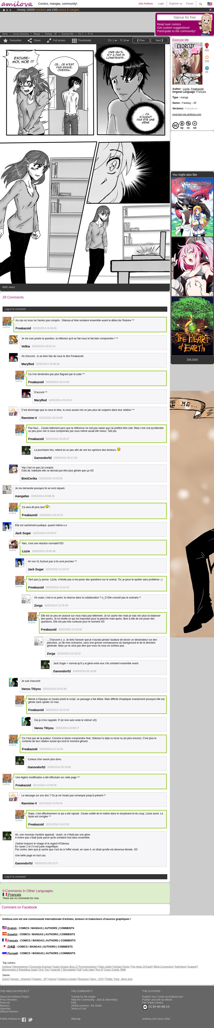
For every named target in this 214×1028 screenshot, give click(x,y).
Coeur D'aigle (112, 969)
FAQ (73, 1002)
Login (161, 3)
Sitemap (75, 1018)
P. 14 (90, 34)
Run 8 (99, 969)
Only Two (44, 969)
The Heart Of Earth (141, 966)
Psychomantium (88, 966)
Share (37, 40)
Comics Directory (21, 34)
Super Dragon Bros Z (65, 966)
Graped (191, 966)
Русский (10, 953)
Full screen (59, 40)
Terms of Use (78, 1008)
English (9, 928)
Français (12, 895)
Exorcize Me (67, 34)
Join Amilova (145, 3)
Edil (79, 969)
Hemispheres (20, 966)
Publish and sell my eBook (157, 999)
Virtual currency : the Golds (86, 1005)
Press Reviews (8, 999)
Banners (5, 1005)
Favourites (15, 40)
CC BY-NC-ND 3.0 (156, 1007)
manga (37, 34)
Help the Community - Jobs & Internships (94, 999)
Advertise (5, 1008)
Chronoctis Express (40, 966)
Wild (123, 969)
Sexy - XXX (96, 979)
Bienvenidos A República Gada (19, 969)
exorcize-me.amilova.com (186, 114)
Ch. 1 (80, 34)
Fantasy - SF (51, 34)
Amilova (6, 966)
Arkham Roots (121, 966)
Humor (52, 979)
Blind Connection (163, 966)
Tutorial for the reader (83, 996)
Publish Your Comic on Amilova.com (162, 996)
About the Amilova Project (14, 996)
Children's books (67, 979)
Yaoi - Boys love (123, 979)
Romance (83, 979)
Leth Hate (88, 969)
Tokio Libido (105, 966)
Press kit (5, 1002)
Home (5, 34)
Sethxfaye (180, 966)
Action (5, 979)
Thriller (109, 979)
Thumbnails (84, 40)
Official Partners (9, 1011)
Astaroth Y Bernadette (63, 969)
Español (9, 934)
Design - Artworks (21, 979)
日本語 (8, 946)
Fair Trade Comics (152, 1002)
